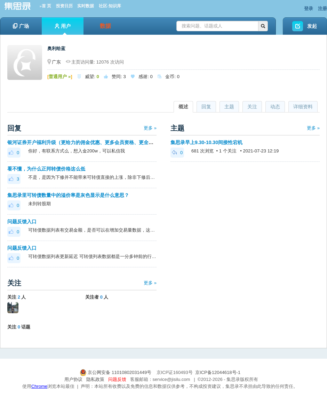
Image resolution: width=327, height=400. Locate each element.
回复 (206, 106)
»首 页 (45, 5)
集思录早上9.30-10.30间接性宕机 (206, 142)
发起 (312, 26)
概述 (183, 106)
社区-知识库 (110, 5)
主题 (229, 106)
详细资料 (303, 106)
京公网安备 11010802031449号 (116, 372)
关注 (252, 106)
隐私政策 (95, 379)
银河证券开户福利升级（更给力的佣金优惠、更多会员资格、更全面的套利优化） (95, 142)
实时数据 (85, 5)
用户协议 (73, 379)
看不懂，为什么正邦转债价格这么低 (46, 169)
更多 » (150, 128)
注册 (322, 8)
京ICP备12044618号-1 (217, 372)
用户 (63, 29)
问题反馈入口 (22, 221)
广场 (21, 26)
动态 (275, 106)
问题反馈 (117, 379)
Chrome (39, 386)
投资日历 (64, 5)
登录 (308, 8)
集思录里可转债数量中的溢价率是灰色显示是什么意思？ (68, 195)
